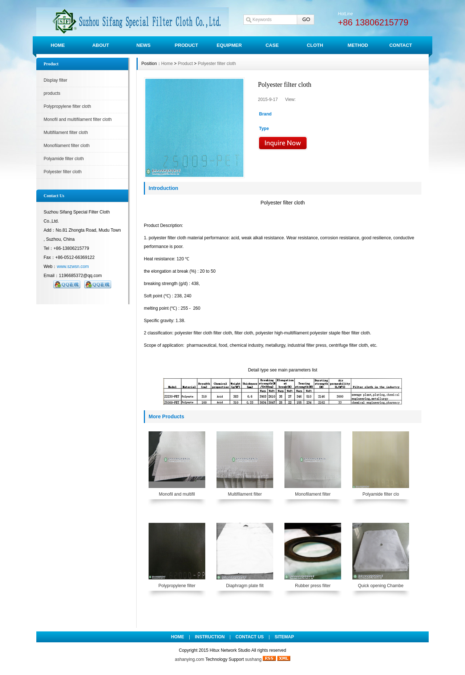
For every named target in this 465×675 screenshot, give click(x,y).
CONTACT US (249, 636)
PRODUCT (186, 45)
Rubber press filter (313, 585)
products (52, 93)
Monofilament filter (313, 494)
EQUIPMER (229, 45)
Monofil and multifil (177, 494)
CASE (272, 45)
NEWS (144, 45)
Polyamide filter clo (381, 494)
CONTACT (400, 45)
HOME (58, 45)
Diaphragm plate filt (244, 585)
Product (185, 63)
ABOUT (100, 45)
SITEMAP (284, 636)
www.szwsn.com (73, 266)
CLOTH (315, 45)
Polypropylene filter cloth (67, 106)
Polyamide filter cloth (64, 158)
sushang (253, 659)
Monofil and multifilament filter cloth (78, 119)
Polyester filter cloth (63, 171)
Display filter (55, 80)
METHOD (358, 45)
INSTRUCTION (210, 636)
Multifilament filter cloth (66, 132)
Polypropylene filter (176, 585)
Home (167, 63)
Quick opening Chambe (380, 585)
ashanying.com (189, 659)
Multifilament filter (245, 494)
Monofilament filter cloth (67, 145)
